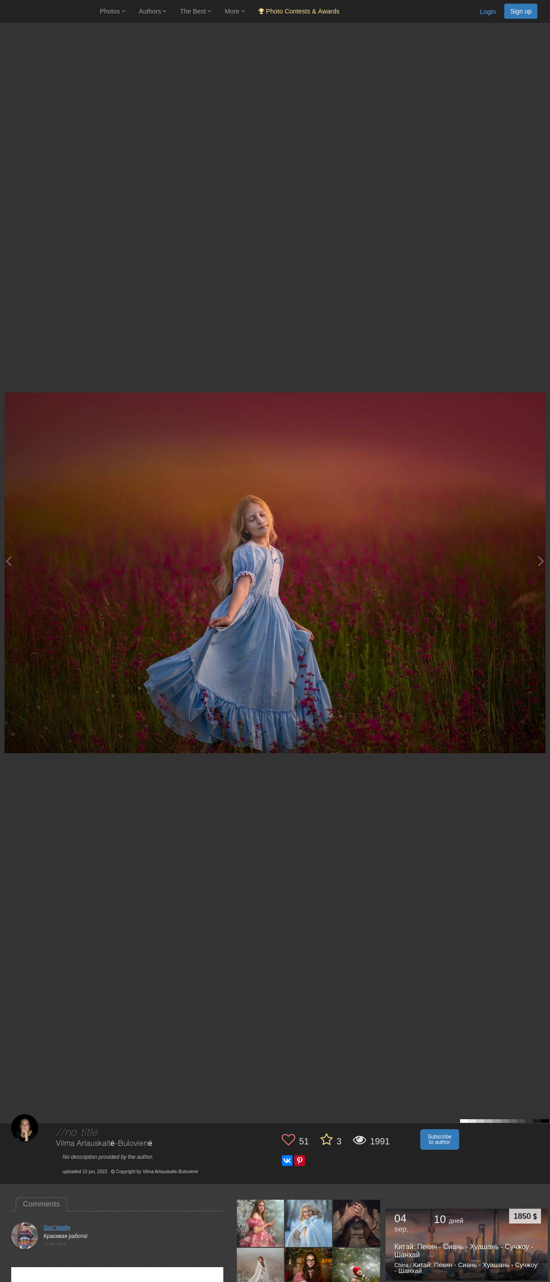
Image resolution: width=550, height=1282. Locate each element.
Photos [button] (112, 11)
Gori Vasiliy (57, 1227)
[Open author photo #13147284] (357, 1223)
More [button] (235, 11)
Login (488, 12)
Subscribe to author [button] (440, 1139)
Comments (41, 1204)
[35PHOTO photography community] (48, 11)
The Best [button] (195, 11)
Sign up (521, 11)
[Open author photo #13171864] (309, 1223)
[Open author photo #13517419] (260, 1223)
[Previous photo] (8, 561)
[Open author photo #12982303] (260, 1271)
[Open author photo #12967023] (309, 1271)
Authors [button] (153, 11)
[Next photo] (541, 561)
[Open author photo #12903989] (357, 1271)
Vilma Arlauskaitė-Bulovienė (104, 1143)
